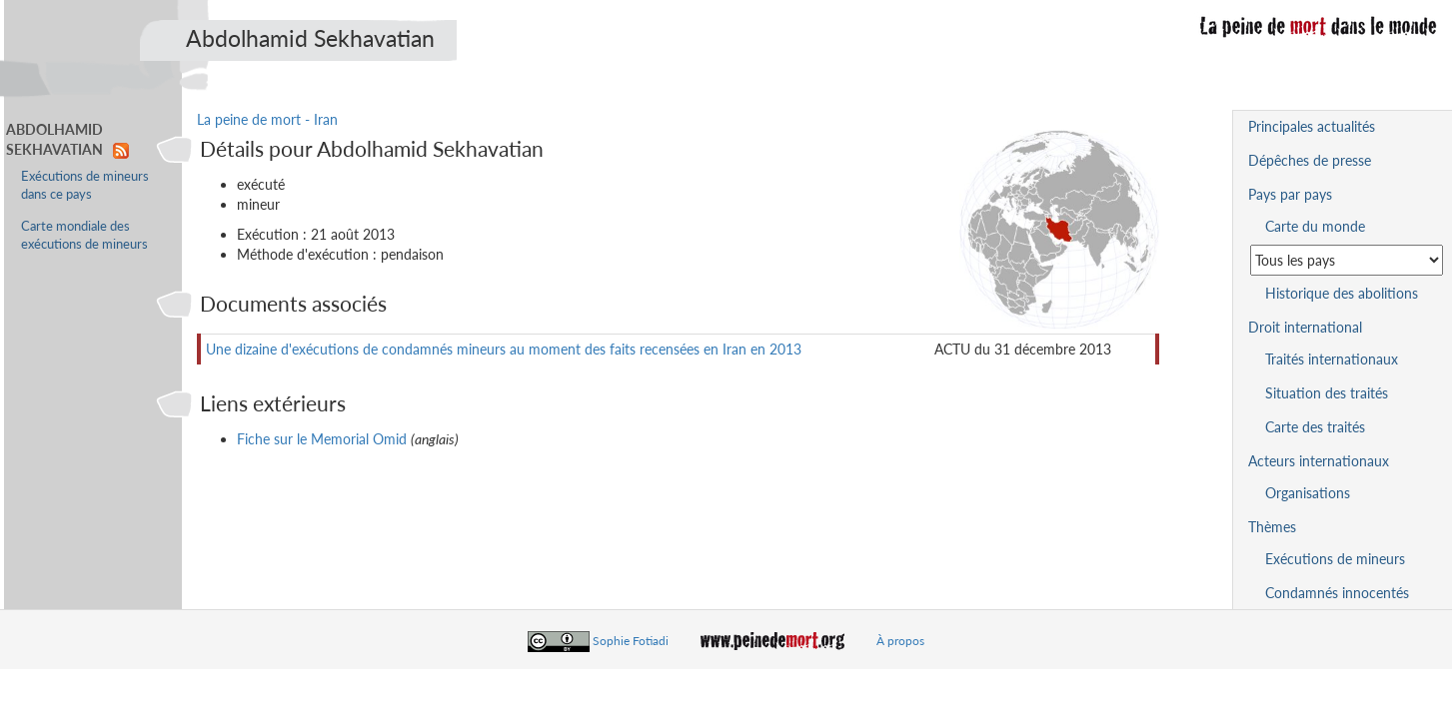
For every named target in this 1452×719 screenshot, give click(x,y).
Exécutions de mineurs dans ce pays (85, 185)
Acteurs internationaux (1318, 460)
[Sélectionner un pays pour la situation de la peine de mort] (1346, 260)
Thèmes (1272, 526)
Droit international (1305, 327)
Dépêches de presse (1309, 160)
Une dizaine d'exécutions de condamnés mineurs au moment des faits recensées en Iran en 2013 (503, 349)
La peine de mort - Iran (267, 119)
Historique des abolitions (1341, 293)
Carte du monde (1315, 226)
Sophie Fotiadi (631, 640)
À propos (900, 640)
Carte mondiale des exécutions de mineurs (84, 235)
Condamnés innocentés (1337, 592)
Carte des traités (1315, 426)
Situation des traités (1326, 392)
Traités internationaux (1331, 359)
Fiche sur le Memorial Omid (322, 438)
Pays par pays (1290, 194)
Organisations (1307, 492)
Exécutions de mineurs (1335, 558)
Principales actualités (1311, 126)
